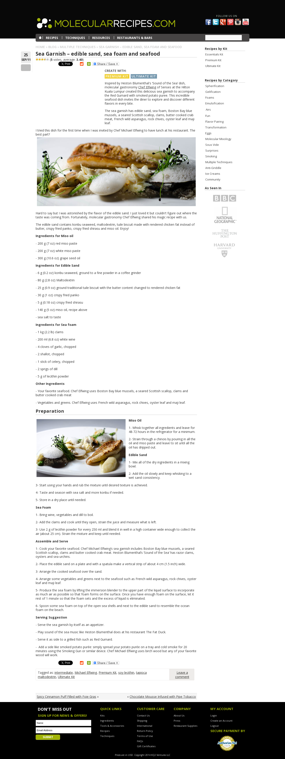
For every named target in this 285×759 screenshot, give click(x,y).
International (144, 725)
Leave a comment (182, 674)
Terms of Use (145, 736)
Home (40, 47)
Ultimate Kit (144, 76)
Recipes (105, 731)
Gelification (213, 92)
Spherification (214, 86)
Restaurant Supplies (185, 725)
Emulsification (214, 103)
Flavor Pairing (214, 122)
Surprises (211, 150)
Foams (209, 97)
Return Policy (145, 731)
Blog (52, 47)
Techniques (107, 736)
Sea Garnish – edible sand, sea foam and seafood (98, 53)
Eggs (208, 133)
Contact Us (143, 715)
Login (213, 715)
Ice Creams (212, 174)
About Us (179, 715)
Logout (214, 725)
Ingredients (107, 720)
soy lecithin (126, 672)
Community (212, 179)
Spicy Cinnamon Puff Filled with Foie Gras (66, 696)
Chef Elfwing (147, 87)
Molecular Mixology (218, 139)
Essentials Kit (214, 54)
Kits (102, 715)
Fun (207, 116)
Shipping (142, 720)
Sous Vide (212, 145)
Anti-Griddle (213, 168)
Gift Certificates (146, 746)
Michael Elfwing (86, 672)
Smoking (211, 156)
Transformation (215, 127)
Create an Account (221, 720)
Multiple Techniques (78, 47)
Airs (208, 110)
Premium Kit (117, 76)
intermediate (64, 672)
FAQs (140, 741)
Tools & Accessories (112, 725)
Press (177, 720)
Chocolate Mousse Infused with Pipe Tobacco (163, 696)
